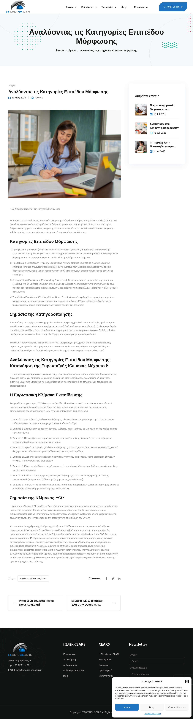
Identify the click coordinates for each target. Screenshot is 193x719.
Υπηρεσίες (107, 7)
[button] (186, 681)
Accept (126, 707)
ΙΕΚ (31, 538)
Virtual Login (173, 7)
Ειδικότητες (87, 7)
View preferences (177, 707)
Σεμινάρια (104, 665)
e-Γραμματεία (70, 665)
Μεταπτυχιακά (106, 675)
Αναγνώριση (69, 659)
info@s (20, 670)
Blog (123, 7)
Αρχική (69, 7)
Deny (151, 707)
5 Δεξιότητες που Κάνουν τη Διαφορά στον (164, 126)
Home (60, 50)
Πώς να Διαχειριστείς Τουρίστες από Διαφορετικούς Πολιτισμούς (162, 107)
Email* (133, 654)
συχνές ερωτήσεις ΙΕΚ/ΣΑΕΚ (33, 578)
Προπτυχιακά (105, 670)
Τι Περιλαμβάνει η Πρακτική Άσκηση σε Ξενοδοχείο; (162, 145)
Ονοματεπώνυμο (138, 667)
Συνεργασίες (105, 659)
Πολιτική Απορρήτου (152, 713)
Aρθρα (72, 50)
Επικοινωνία (141, 7)
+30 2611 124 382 (22, 665)
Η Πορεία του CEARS (109, 654)
